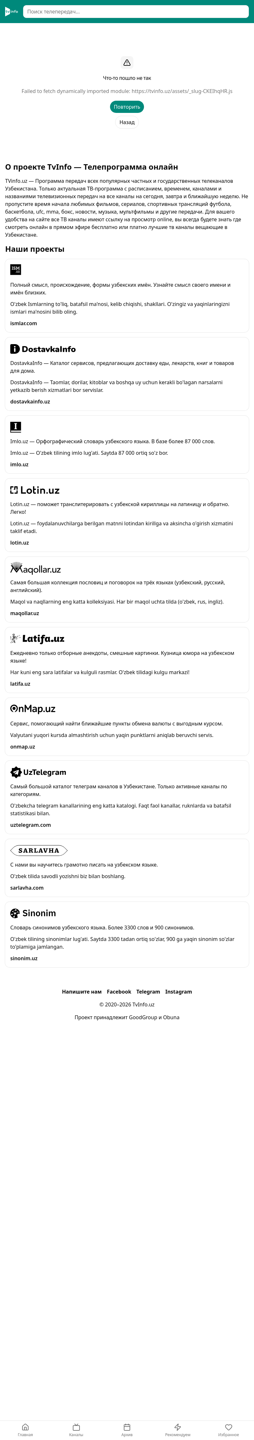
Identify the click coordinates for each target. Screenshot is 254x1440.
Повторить (127, 106)
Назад (126, 122)
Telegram (148, 991)
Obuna (171, 1017)
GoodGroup (143, 1017)
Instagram (178, 991)
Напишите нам (82, 991)
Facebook (119, 991)
